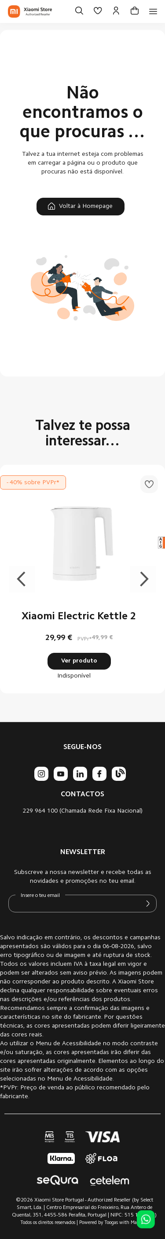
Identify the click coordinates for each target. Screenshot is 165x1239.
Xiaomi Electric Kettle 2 (79, 616)
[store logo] (30, 11)
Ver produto (79, 661)
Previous (22, 579)
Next (143, 579)
